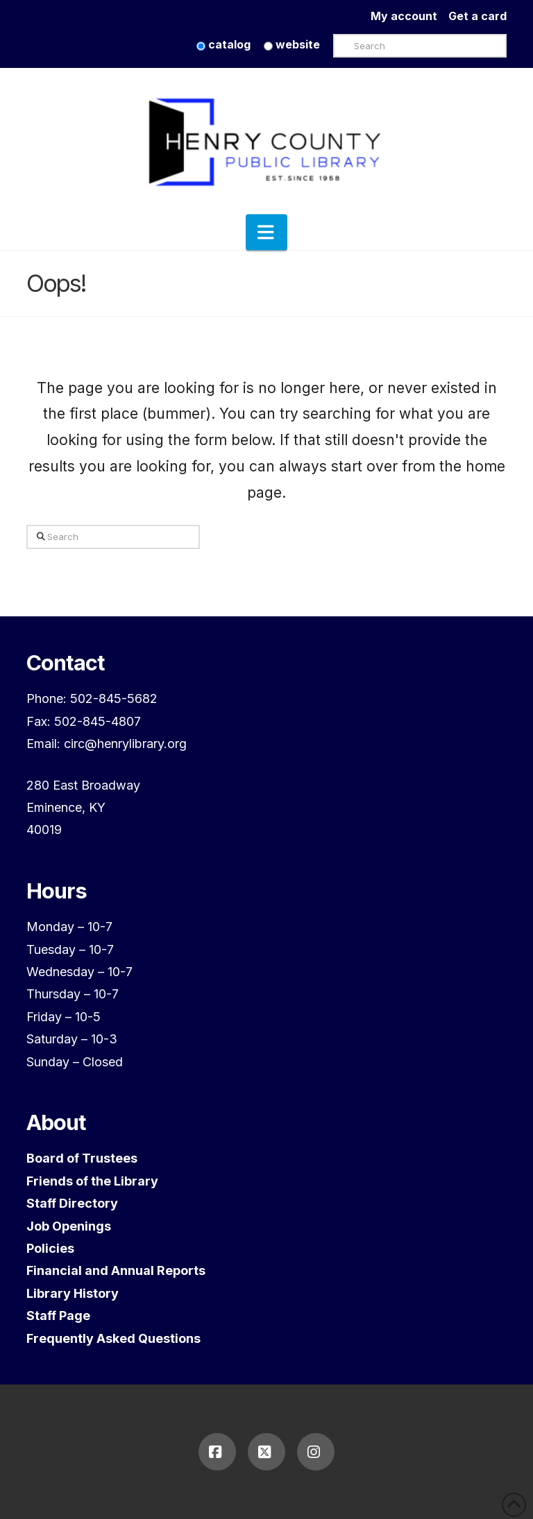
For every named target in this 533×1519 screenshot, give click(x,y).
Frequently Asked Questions (113, 1338)
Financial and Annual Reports (115, 1270)
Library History (72, 1293)
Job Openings (68, 1226)
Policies (50, 1248)
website (292, 44)
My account (409, 16)
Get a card (477, 16)
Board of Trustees (81, 1158)
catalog (223, 44)
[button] (266, 232)
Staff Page (58, 1315)
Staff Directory (72, 1203)
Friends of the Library (92, 1181)
